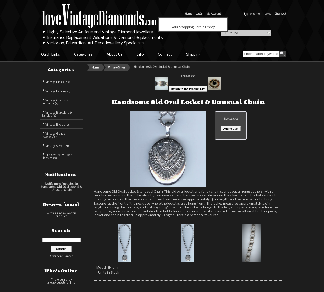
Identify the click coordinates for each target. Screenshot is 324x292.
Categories (83, 55)
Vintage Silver (116, 67)
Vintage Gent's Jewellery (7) (53, 135)
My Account (213, 14)
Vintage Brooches (55, 124)
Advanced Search (61, 256)
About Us (115, 55)
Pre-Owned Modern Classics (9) (57, 156)
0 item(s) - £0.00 (256, 14)
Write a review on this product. (61, 215)
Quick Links (50, 55)
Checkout (280, 14)
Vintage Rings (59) (55, 81)
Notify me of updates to (61, 187)
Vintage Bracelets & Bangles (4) (56, 113)
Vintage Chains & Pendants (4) (55, 101)
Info (140, 55)
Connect (165, 55)
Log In (199, 14)
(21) (55, 146)
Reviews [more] (61, 204)
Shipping (193, 55)
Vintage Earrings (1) (56, 90)
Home (188, 14)
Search (60, 230)
